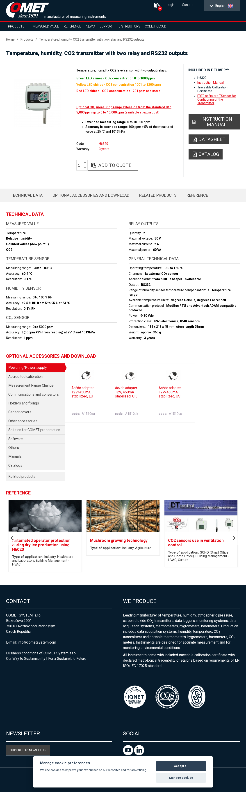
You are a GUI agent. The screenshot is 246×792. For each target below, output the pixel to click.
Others (13, 448)
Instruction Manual (210, 82)
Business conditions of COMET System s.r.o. (41, 653)
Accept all (181, 766)
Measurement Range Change (31, 385)
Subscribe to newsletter (28, 750)
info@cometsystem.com (37, 642)
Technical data (27, 195)
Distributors (129, 26)
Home (10, 39)
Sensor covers (19, 412)
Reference (72, 26)
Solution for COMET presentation (34, 430)
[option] (37, 103)
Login (171, 5)
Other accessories (22, 421)
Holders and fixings (23, 403)
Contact (187, 5)
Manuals (15, 456)
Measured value (46, 26)
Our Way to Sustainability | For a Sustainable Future (46, 658)
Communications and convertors (33, 394)
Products (16, 26)
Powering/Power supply (27, 367)
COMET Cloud (155, 26)
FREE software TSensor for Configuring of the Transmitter (216, 99)
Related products (158, 195)
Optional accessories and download (90, 195)
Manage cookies (181, 777)
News (90, 26)
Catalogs (15, 465)
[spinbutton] (80, 165)
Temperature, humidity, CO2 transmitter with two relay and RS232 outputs (91, 39)
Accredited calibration (25, 376)
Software (15, 439)
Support (107, 26)
